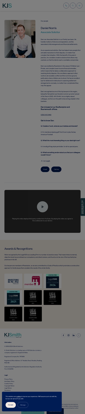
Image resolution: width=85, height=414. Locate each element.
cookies (18, 396)
